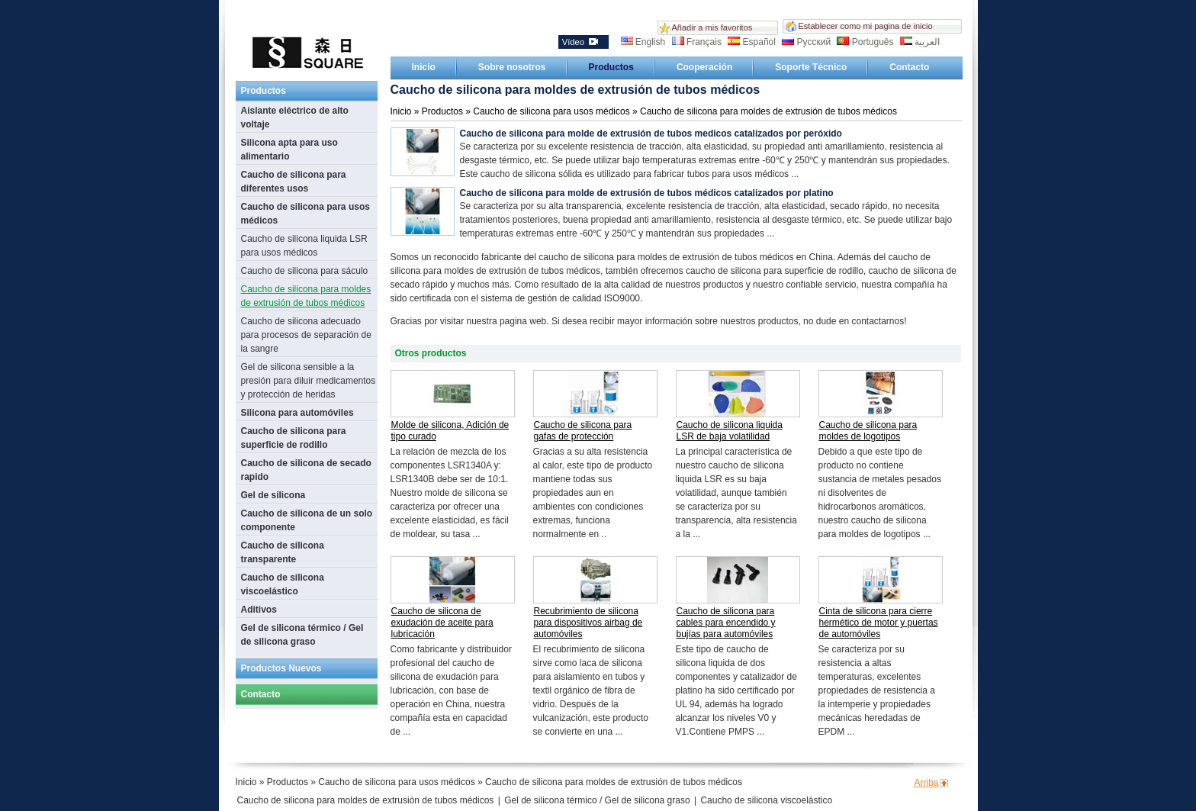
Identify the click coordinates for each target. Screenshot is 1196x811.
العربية (920, 42)
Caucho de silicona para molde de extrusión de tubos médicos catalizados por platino (647, 193)
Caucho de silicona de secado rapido (306, 470)
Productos (611, 67)
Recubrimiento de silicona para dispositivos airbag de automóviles (588, 622)
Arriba (927, 782)
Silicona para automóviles (297, 412)
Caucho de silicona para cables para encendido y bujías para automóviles (726, 622)
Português (866, 42)
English (644, 42)
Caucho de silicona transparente (282, 552)
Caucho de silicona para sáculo (304, 271)
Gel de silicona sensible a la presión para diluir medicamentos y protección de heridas (308, 381)
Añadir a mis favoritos (712, 27)
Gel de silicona (273, 495)
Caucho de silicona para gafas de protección (583, 431)
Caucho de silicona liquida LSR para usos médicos (304, 245)
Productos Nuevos (281, 668)
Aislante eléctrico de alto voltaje (295, 117)
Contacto (909, 67)
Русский (807, 42)
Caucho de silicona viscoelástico (282, 584)
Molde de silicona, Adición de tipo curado (450, 431)
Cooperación (704, 67)
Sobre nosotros (512, 67)
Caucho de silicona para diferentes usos (293, 181)
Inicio (424, 67)
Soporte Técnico (811, 67)
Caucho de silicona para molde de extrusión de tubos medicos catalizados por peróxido (651, 133)
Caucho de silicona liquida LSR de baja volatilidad (730, 431)
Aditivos (259, 609)
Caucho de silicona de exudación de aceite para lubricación (442, 622)
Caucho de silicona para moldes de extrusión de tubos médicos (306, 296)
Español (753, 42)
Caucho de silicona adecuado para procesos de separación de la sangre (306, 335)
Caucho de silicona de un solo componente (307, 520)
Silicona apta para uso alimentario (289, 149)
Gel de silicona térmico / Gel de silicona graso (302, 635)
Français (698, 42)
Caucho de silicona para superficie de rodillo (293, 438)
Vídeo (580, 42)
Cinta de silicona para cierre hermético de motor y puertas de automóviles (878, 622)
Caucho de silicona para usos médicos (305, 213)
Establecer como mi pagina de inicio (866, 26)
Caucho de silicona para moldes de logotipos (868, 431)
